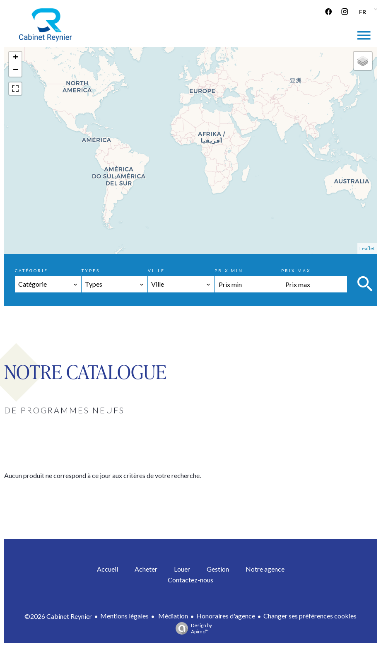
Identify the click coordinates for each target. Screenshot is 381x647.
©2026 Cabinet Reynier (58, 616)
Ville (156, 270)
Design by (191, 628)
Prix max (296, 270)
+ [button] (15, 58)
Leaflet (367, 248)
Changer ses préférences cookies (310, 616)
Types (91, 270)
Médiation (172, 616)
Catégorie (31, 270)
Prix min (229, 270)
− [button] (15, 70)
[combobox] (48, 284)
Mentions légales (124, 616)
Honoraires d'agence (225, 616)
